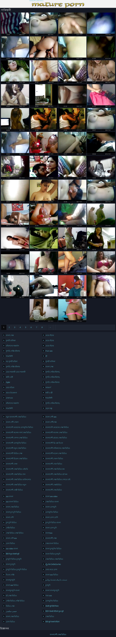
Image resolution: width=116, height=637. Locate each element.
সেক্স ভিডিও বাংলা (52, 502)
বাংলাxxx (48, 533)
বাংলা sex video (51, 496)
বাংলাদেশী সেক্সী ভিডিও (14, 490)
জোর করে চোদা (51, 569)
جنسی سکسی (11, 611)
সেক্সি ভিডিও (10, 528)
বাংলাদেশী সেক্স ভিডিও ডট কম (56, 474)
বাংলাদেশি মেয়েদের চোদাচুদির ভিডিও (19, 427)
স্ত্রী (46, 356)
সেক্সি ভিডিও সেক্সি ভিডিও (15, 601)
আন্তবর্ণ (48, 387)
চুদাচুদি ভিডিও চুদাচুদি (14, 559)
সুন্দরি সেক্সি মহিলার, (52, 372)
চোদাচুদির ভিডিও (51, 512)
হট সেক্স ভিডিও (11, 596)
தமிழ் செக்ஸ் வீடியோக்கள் (56, 580)
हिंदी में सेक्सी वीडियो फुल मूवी (54, 611)
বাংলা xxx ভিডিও (51, 575)
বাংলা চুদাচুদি (10, 564)
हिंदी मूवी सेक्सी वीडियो (52, 622)
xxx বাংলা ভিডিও (12, 502)
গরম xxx (48, 596)
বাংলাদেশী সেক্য (11, 464)
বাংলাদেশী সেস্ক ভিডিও (53, 490)
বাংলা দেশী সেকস (12, 422)
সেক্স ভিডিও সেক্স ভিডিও (14, 533)
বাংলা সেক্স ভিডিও (12, 507)
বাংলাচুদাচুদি (10, 580)
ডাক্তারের (9, 398)
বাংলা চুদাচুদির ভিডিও (53, 549)
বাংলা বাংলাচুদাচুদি (52, 590)
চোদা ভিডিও (10, 543)
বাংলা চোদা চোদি (51, 517)
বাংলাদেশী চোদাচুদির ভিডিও (16, 443)
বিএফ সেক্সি (10, 575)
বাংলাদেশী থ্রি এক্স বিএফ (54, 443)
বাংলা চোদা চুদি (51, 528)
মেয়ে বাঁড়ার (49, 335)
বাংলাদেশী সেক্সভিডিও (53, 485)
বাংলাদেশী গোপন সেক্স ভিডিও (17, 438)
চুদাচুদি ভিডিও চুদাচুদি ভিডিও (16, 569)
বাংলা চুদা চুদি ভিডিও (13, 512)
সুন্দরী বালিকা (11, 341)
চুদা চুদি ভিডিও (11, 523)
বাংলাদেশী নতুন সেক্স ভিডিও (16, 448)
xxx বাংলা (9, 496)
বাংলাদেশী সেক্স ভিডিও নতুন (16, 485)
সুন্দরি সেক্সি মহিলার (13, 351)
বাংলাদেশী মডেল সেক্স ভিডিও (56, 453)
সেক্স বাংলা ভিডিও (52, 543)
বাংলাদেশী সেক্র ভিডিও (53, 464)
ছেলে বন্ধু (48, 408)
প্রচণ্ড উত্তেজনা (11, 393)
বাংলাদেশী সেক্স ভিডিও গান (15, 474)
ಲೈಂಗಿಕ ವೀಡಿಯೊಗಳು (53, 564)
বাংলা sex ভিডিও (12, 585)
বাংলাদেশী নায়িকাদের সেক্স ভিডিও (57, 448)
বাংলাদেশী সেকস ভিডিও (54, 459)
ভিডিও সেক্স (10, 606)
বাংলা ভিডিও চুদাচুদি (52, 554)
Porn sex (49, 351)
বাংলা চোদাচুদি (50, 507)
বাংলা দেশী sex (50, 417)
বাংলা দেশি (10, 517)
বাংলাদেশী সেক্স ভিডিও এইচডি (17, 469)
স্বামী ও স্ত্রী (9, 377)
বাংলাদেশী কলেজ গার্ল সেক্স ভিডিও (18, 432)
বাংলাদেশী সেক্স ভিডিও (36, 1)
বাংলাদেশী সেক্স (51, 538)
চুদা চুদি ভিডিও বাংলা (53, 523)
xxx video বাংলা (12, 549)
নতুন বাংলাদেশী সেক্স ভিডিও (16, 417)
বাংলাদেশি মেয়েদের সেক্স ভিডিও (57, 427)
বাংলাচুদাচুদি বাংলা (13, 590)
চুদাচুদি (47, 585)
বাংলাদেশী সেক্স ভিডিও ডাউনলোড (18, 479)
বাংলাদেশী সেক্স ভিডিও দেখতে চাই (57, 479)
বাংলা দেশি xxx (11, 538)
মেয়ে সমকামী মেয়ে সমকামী (16, 372)
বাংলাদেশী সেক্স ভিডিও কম (55, 469)
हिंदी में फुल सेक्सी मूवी (12, 554)
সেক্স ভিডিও (49, 616)
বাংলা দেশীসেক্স (51, 422)
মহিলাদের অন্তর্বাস (12, 346)
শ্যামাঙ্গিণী (9, 356)
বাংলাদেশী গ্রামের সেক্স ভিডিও (56, 438)
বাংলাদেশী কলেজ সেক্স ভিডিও (56, 432)
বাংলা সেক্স (10, 335)
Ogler (8, 382)
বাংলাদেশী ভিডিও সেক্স (14, 453)
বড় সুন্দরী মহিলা (11, 361)
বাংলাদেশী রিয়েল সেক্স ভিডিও (16, 459)
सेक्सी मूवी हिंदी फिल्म (52, 606)
